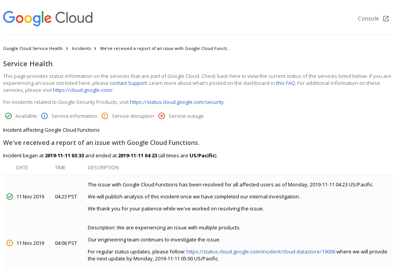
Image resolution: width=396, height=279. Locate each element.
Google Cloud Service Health (33, 48)
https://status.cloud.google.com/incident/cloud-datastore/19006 (260, 251)
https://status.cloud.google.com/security (177, 101)
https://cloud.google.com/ (83, 89)
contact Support (128, 82)
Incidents (81, 48)
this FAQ (285, 82)
